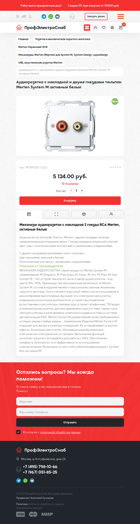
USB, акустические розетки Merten (40, 62)
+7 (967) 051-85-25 (40, 472)
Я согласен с (52, 432)
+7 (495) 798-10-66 (40, 466)
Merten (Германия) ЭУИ (32, 47)
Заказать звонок (96, 16)
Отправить (70, 422)
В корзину (70, 200)
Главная (23, 39)
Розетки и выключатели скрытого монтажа (62, 39)
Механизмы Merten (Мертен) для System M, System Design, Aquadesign (63, 54)
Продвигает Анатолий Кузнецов (34, 497)
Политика (21, 504)
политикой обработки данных (60, 432)
